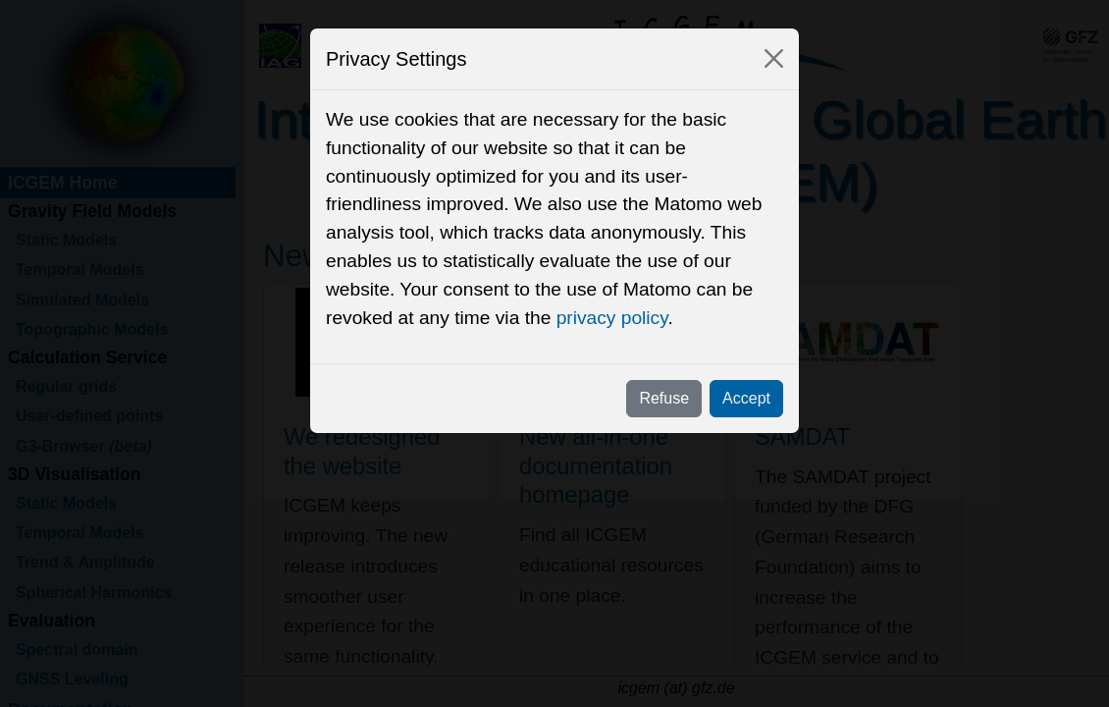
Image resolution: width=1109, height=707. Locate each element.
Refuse (664, 398)
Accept (746, 398)
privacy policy (612, 317)
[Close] (774, 58)
